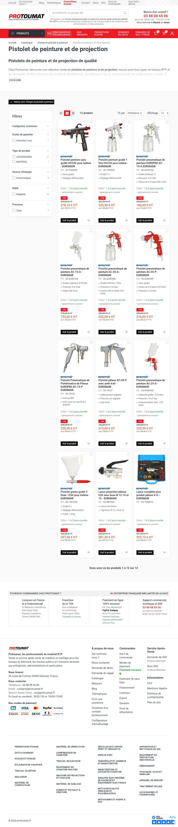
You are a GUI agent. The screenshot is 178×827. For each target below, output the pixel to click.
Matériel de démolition (68, 746)
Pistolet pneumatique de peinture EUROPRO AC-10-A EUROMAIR (150, 163)
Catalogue (97, 678)
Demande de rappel (103, 673)
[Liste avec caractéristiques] (73, 113)
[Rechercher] (124, 12)
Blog (41, 3)
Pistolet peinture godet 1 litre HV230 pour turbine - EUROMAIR (113, 163)
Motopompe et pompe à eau (109, 800)
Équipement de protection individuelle (145, 757)
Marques (97, 683)
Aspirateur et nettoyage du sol (147, 747)
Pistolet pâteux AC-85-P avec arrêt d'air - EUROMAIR (112, 383)
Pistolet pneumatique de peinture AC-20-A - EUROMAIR (112, 272)
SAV (103, 3)
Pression (30, 204)
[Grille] (61, 113)
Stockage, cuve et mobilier (148, 773)
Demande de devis (102, 667)
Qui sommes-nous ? (26, 2)
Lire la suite (15, 80)
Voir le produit (69, 220)
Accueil (12, 3)
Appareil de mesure (148, 780)
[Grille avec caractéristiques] (67, 113)
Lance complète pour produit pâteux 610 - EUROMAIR (148, 495)
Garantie (124, 703)
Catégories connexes (30, 126)
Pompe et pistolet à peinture (66, 791)
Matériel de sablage (66, 784)
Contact (85, 3)
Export (123, 698)
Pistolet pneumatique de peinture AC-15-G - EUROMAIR (75, 272)
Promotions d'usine (24, 746)
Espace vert (103, 755)
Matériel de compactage (20, 783)
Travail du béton (23, 771)
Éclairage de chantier (26, 765)
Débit (30, 188)
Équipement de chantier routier (64, 768)
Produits (27, 33)
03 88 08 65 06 (156, 16)
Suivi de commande (114, 2)
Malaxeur (18, 776)
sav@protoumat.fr (44, 692)
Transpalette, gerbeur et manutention (109, 762)
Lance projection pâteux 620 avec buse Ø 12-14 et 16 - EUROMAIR (113, 495)
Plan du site (154, 702)
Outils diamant (22, 752)
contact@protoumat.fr (30, 688)
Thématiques (54, 3)
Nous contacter (101, 662)
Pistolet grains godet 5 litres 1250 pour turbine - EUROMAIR (75, 495)
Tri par (121, 113)
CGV (149, 683)
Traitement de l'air (148, 786)
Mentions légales (157, 688)
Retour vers (31, 102)
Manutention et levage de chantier (107, 770)
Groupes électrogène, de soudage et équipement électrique (109, 780)
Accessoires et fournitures (146, 793)
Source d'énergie (30, 171)
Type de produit (30, 150)
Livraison (124, 692)
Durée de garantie (30, 134)
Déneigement (144, 766)
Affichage (152, 113)
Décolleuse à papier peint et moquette (107, 747)
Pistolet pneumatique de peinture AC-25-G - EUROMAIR (150, 383)
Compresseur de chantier (63, 753)
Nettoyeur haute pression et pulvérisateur (106, 791)
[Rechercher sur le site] (85, 12)
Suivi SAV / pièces (134, 2)
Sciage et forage (23, 758)
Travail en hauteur (66, 761)
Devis (95, 3)
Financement (126, 687)
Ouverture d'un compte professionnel (100, 711)
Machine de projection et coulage (67, 776)
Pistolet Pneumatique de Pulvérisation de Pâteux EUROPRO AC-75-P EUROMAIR (75, 385)
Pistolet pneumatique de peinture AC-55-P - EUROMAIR (150, 272)
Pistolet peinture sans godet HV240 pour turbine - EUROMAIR (76, 163)
